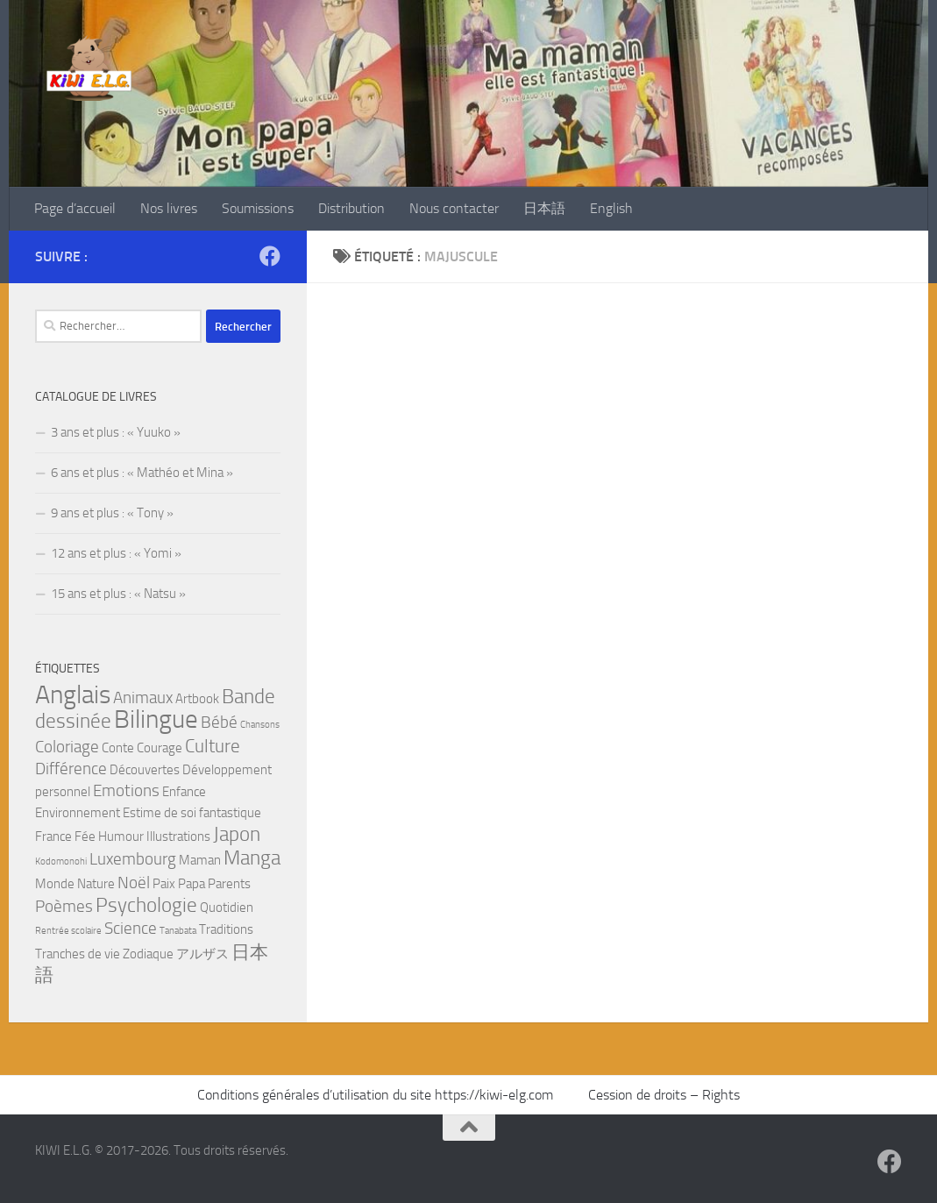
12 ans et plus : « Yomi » (116, 553)
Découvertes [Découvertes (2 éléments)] (145, 770)
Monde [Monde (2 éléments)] (55, 884)
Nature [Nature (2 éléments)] (96, 884)
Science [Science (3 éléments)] (130, 928)
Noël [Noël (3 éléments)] (133, 883)
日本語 (544, 208)
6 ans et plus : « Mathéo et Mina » (142, 472)
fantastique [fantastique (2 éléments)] (230, 813)
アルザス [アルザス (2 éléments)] (202, 954)
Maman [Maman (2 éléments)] (200, 860)
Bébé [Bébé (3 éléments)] (219, 722)
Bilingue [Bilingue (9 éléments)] (156, 719)
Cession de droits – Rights (664, 1094)
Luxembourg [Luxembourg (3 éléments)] (132, 859)
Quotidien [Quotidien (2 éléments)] (226, 907)
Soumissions (258, 208)
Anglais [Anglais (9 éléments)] (72, 695)
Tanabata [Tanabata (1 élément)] (178, 930)
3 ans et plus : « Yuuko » (116, 432)
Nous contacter (454, 208)
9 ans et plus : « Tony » (112, 513)
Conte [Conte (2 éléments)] (118, 748)
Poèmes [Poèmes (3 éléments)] (64, 906)
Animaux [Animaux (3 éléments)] (143, 698)
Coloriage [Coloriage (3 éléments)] (67, 747)
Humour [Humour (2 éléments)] (121, 836)
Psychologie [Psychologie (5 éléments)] (146, 905)
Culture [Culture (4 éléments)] (212, 746)
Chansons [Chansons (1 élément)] (260, 724)
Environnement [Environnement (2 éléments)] (77, 813)
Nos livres (168, 208)
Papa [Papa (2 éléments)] (191, 884)
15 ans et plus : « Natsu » (118, 594)
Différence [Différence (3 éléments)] (71, 769)
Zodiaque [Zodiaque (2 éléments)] (148, 954)
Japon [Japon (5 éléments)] (236, 834)
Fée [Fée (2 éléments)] (85, 836)
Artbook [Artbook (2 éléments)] (197, 699)
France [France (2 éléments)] (53, 836)
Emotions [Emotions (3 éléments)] (126, 791)
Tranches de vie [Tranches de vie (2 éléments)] (77, 954)
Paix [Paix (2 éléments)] (164, 884)
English (611, 208)
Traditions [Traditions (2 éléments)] (226, 929)
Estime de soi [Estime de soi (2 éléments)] (159, 813)
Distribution (351, 208)
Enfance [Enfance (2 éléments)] (184, 792)
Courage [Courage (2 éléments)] (159, 748)
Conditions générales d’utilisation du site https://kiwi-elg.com (377, 1094)
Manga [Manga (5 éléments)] (252, 857)
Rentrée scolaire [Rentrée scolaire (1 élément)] (68, 930)
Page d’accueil (75, 208)
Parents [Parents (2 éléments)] (229, 884)
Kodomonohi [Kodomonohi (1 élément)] (61, 861)
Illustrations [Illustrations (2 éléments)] (178, 836)
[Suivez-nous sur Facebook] (269, 256)
